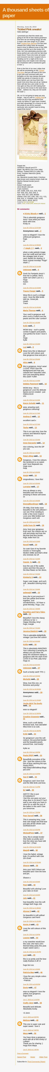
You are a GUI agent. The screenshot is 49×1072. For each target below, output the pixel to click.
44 (37, 938)
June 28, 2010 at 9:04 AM (31, 665)
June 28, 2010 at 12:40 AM (32, 307)
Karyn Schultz (29, 403)
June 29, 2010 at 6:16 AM (31, 895)
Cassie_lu (27, 562)
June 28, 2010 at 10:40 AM (32, 689)
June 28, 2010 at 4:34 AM (31, 439)
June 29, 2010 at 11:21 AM (32, 921)
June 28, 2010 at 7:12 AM (31, 559)
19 (43, 525)
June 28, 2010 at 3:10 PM (31, 774)
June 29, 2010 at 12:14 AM (32, 847)
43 (37, 925)
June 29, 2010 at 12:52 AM (32, 862)
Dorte (25, 988)
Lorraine (27, 487)
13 (36, 428)
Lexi (25, 955)
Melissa (26, 1020)
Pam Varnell (28, 816)
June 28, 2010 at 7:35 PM (31, 812)
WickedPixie (28, 833)
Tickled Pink (39, 97)
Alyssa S (27, 911)
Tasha (25, 428)
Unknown (27, 270)
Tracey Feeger (29, 291)
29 (41, 692)
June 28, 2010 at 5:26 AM (31, 483)
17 (38, 487)
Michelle (26, 679)
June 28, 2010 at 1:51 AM (31, 344)
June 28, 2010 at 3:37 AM (31, 424)
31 (24, 719)
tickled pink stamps (39, 203)
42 (38, 911)
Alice (25, 362)
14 (43, 443)
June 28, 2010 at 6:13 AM (31, 541)
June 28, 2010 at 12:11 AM (32, 266)
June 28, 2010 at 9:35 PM (31, 829)
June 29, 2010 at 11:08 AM (32, 908)
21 (39, 562)
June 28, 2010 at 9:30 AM (31, 676)
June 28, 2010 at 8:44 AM (31, 641)
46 (41, 972)
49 (37, 1020)
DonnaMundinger (31, 504)
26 (35, 645)
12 (39, 416)
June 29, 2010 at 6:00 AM (31, 881)
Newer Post (21, 1057)
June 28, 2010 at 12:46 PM (32, 731)
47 (35, 988)
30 (30, 706)
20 (36, 545)
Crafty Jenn (28, 1003)
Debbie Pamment (30, 384)
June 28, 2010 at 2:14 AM (31, 380)
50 (35, 1033)
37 (41, 833)
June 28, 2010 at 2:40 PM (31, 752)
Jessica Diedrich (30, 631)
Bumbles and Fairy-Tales (34, 612)
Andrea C (27, 416)
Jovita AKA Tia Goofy (32, 703)
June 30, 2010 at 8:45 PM (31, 984)
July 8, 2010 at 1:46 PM (31, 1049)
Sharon (26, 866)
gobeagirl (27, 593)
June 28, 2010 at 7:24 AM (31, 574)
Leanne (26, 938)
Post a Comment (22, 1053)
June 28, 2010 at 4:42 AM (31, 453)
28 (38, 679)
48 (41, 1003)
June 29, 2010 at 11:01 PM (32, 952)
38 (37, 850)
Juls (25, 898)
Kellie (25, 645)
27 (39, 668)
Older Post (43, 1057)
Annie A (26, 925)
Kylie (25, 326)
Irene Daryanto (29, 443)
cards (23, 203)
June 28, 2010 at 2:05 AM (31, 359)
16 (36, 475)
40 (34, 885)
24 (30, 614)
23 (39, 593)
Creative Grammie (31, 717)
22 (40, 577)
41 (34, 898)
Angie (25, 475)
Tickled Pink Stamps (28, 43)
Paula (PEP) (28, 755)
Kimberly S (28, 577)
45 (34, 955)
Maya (25, 1033)
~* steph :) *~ (28, 248)
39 (37, 866)
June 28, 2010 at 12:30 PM (32, 713)
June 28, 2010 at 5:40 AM (31, 500)
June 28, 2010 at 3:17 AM (31, 413)
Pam (25, 885)
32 (35, 734)
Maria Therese (29, 310)
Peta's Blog (28, 456)
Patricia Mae (28, 972)
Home (32, 1057)
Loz (24, 347)
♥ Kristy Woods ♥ (30, 214)
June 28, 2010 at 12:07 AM (32, 228)
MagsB (26, 850)
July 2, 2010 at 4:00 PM (31, 1017)
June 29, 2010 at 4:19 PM (31, 934)
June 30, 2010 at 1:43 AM (31, 969)
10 (46, 384)
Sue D (25, 777)
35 (33, 790)
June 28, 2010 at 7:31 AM (31, 628)
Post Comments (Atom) (36, 1062)
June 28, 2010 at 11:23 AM (32, 700)
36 (41, 816)
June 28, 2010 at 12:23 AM (32, 288)
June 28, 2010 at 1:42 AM (31, 322)
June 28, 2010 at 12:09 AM (32, 245)
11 (43, 403)
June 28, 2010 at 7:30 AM (31, 609)
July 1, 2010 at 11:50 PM (31, 999)
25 (45, 631)
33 (41, 755)
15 (40, 456)
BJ (24, 790)
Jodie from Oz (29, 525)
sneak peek (29, 203)
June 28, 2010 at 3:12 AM (31, 400)
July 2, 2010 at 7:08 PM (31, 1030)
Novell (26, 545)
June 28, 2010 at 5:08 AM (31, 472)
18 (46, 504)
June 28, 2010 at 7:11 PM (31, 787)
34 (36, 777)
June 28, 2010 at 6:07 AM (31, 522)
